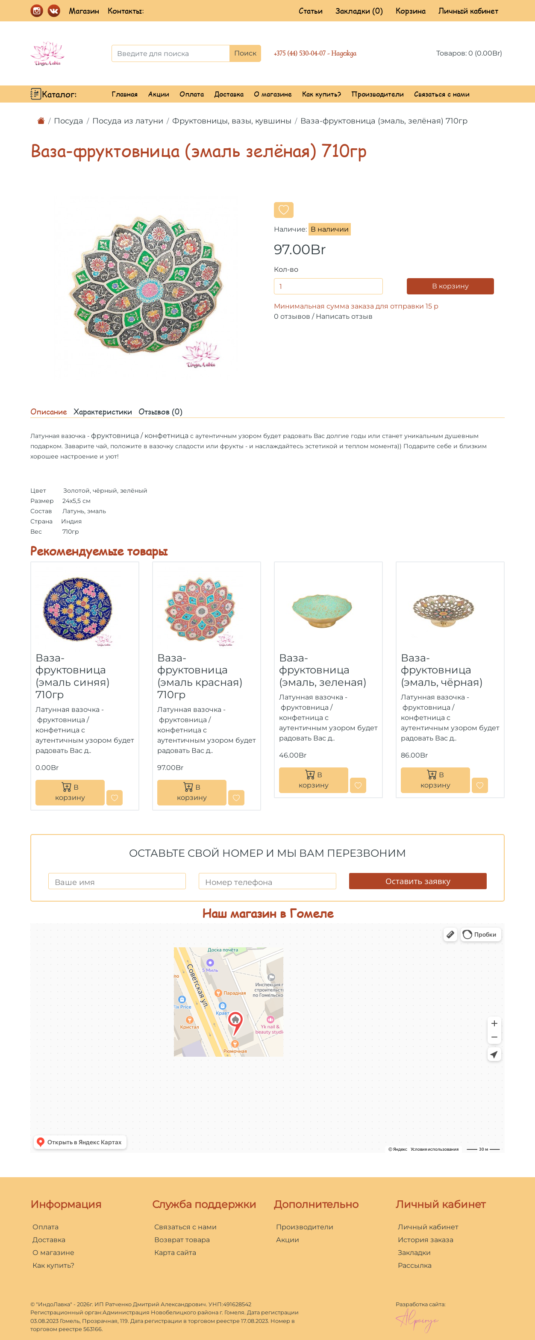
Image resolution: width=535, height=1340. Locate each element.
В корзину (450, 286)
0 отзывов (292, 316)
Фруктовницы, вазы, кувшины (231, 121)
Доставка (229, 94)
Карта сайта (175, 1253)
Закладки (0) (359, 11)
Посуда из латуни (127, 121)
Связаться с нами (442, 94)
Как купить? (321, 94)
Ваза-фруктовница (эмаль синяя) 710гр (72, 676)
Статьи (311, 11)
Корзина (411, 11)
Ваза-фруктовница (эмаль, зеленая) (323, 670)
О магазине (273, 94)
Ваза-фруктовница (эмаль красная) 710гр (200, 676)
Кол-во (286, 269)
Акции (158, 94)
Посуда (68, 121)
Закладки (414, 1253)
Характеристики (102, 411)
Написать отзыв (344, 316)
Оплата (191, 94)
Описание (48, 411)
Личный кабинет (468, 11)
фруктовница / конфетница (139, 436)
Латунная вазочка (57, 436)
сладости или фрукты (209, 446)
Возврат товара (182, 1240)
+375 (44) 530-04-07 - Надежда (315, 53)
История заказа (425, 1240)
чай (101, 446)
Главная (125, 94)
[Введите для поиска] (171, 53)
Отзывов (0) (160, 411)
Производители (377, 94)
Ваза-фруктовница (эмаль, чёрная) (442, 670)
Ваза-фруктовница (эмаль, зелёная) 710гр (383, 121)
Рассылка (415, 1265)
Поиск (245, 53)
